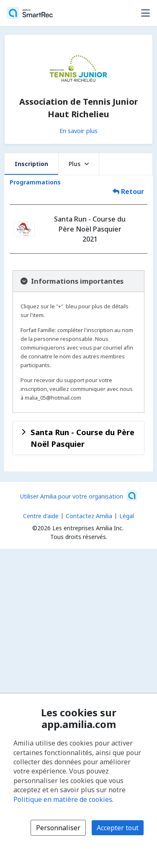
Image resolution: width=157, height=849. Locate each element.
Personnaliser (58, 827)
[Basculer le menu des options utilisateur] (145, 13)
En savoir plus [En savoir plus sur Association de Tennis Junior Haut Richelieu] (78, 130)
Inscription (31, 164)
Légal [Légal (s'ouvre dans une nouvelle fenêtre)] (126, 516)
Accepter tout (118, 827)
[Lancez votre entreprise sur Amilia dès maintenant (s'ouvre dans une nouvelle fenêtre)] (78, 495)
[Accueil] (30, 13)
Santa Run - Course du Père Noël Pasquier (82, 438)
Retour (128, 191)
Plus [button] (79, 164)
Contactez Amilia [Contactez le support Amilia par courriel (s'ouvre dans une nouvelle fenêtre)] (89, 516)
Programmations (35, 182)
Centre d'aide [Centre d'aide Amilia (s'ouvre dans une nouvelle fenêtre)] (41, 516)
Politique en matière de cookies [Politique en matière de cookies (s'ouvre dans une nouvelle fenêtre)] (62, 799)
